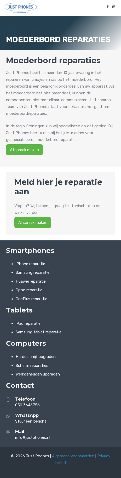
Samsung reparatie (32, 272)
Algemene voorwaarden (73, 456)
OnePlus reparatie (31, 299)
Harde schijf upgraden (36, 356)
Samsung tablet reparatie (38, 332)
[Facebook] (108, 7)
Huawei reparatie (31, 281)
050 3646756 (28, 405)
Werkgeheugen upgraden (38, 374)
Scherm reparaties (32, 365)
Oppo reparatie (29, 290)
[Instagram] (114, 7)
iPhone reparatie (30, 263)
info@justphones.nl (32, 437)
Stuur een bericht (30, 421)
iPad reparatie (28, 323)
